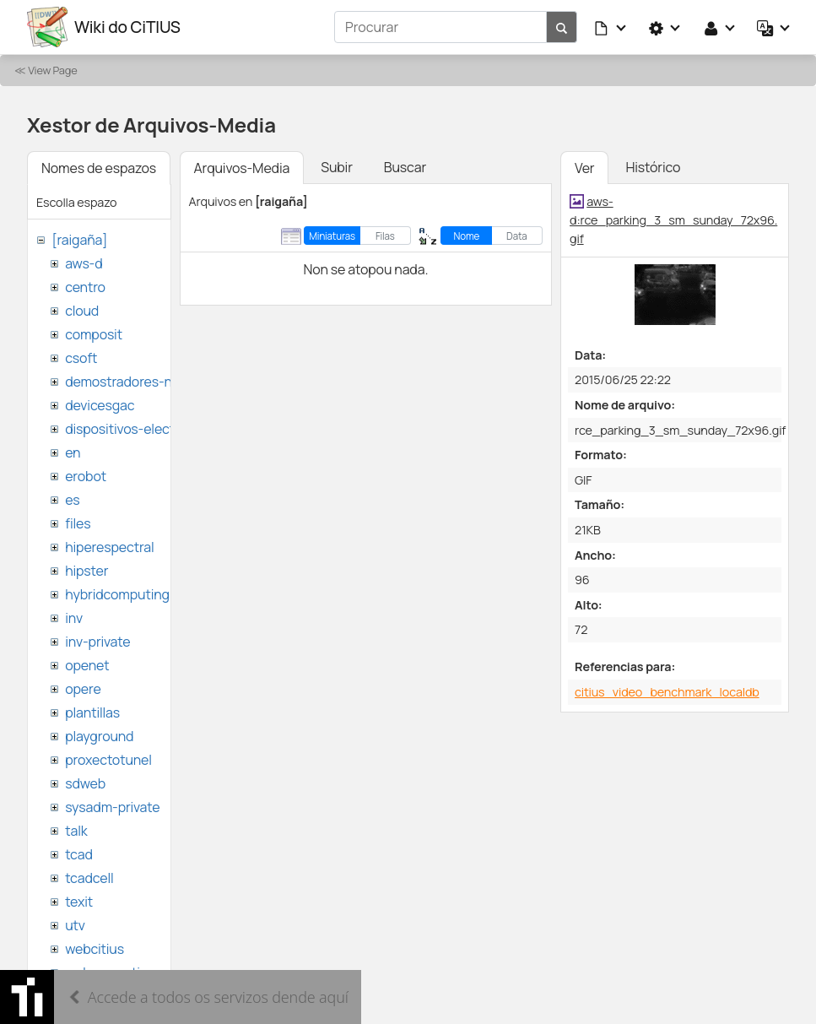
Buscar (405, 167)
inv (74, 618)
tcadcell (89, 878)
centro (85, 287)
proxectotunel (108, 759)
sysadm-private (112, 807)
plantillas (92, 712)
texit (79, 901)
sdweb (85, 783)
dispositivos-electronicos (142, 429)
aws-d (83, 263)
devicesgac (99, 405)
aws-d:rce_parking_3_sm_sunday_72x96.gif (673, 219)
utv (75, 925)
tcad (79, 854)
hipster (86, 570)
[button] (611, 27)
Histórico (652, 167)
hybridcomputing (117, 594)
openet (87, 665)
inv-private (97, 641)
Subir (337, 167)
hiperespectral (109, 547)
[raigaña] (79, 239)
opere (82, 689)
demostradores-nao (126, 381)
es (72, 499)
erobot (85, 476)
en (72, 452)
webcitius (94, 949)
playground (99, 736)
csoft (81, 358)
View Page (52, 70)
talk (76, 830)
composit (93, 334)
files (77, 523)
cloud (82, 310)
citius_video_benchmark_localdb (667, 692)
